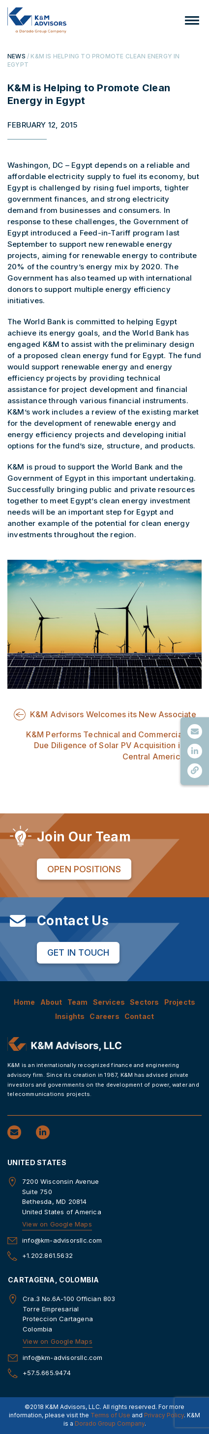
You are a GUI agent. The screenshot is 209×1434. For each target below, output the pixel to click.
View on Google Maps (57, 1224)
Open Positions (84, 869)
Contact (139, 1016)
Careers (104, 1016)
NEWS (16, 56)
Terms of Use (110, 1415)
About (51, 1002)
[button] (192, 20)
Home (24, 1002)
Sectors (144, 1002)
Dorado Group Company (110, 1423)
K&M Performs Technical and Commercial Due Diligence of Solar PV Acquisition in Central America (105, 745)
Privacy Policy (164, 1415)
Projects (180, 1002)
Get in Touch (78, 952)
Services (109, 1002)
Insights (70, 1016)
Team (77, 1002)
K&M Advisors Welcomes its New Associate (113, 714)
